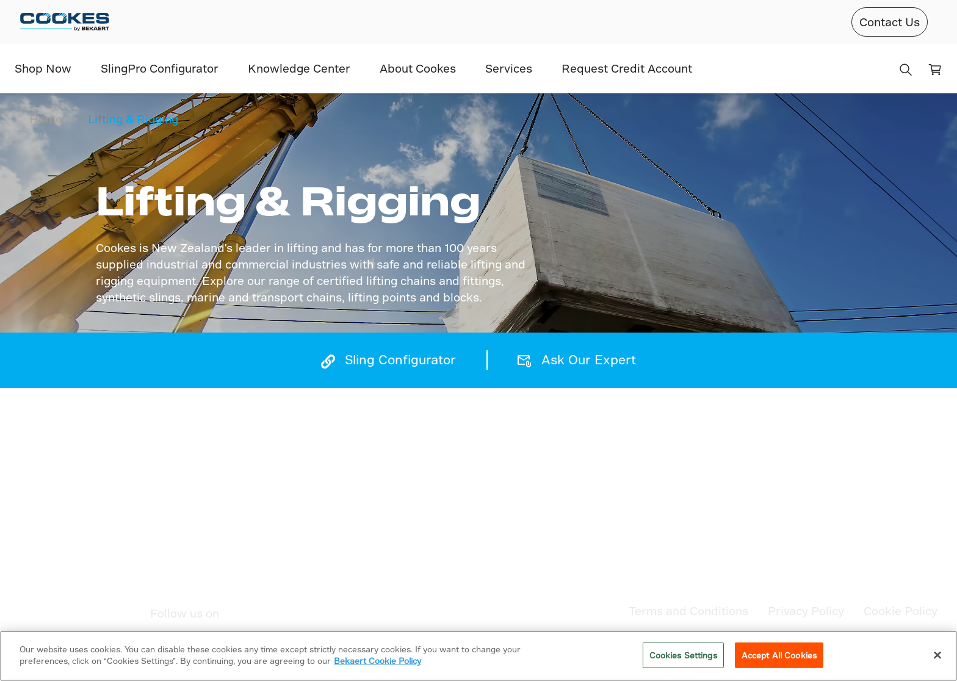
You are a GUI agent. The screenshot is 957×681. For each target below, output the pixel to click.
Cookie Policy (900, 610)
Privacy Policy (806, 610)
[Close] (937, 654)
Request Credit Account (627, 68)
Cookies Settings (683, 655)
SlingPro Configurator (159, 68)
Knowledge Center (299, 68)
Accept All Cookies (779, 655)
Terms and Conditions (688, 610)
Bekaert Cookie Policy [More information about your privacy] (377, 660)
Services (508, 68)
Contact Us (889, 21)
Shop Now (43, 68)
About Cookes (418, 68)
